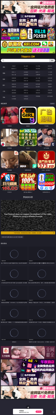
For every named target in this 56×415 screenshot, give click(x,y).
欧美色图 (38, 84)
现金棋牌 (38, 68)
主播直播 (38, 74)
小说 (4, 91)
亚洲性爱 (14, 78)
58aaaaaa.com (28, 56)
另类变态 (50, 80)
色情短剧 (26, 98)
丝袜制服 (26, 74)
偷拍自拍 (26, 78)
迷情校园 (14, 92)
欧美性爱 (50, 78)
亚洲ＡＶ (14, 72)
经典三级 (26, 80)
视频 (4, 73)
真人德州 (26, 66)
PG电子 (14, 66)
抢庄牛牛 (50, 68)
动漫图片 (50, 84)
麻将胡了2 (13, 68)
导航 (4, 97)
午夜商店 (26, 96)
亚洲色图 (26, 84)
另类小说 (26, 92)
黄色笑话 (38, 92)
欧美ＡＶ (38, 72)
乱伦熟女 (38, 80)
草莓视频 (38, 96)
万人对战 (38, 66)
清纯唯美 (26, 86)
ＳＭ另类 (50, 74)
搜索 (52, 60)
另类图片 (50, 86)
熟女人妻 (14, 74)
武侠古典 (50, 90)
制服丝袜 (14, 80)
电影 (4, 79)
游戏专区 (50, 66)
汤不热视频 (50, 96)
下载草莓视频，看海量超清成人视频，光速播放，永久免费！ (34, 233)
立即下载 (38, 411)
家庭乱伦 (26, 90)
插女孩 (13, 96)
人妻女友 (38, 90)
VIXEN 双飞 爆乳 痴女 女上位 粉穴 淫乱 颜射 (12, 237)
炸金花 (26, 68)
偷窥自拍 (14, 84)
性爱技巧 (50, 92)
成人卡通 (38, 78)
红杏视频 (14, 98)
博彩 (4, 67)
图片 (4, 85)
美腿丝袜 (14, 86)
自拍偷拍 (26, 72)
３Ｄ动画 (50, 72)
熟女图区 (38, 86)
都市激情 (14, 90)
